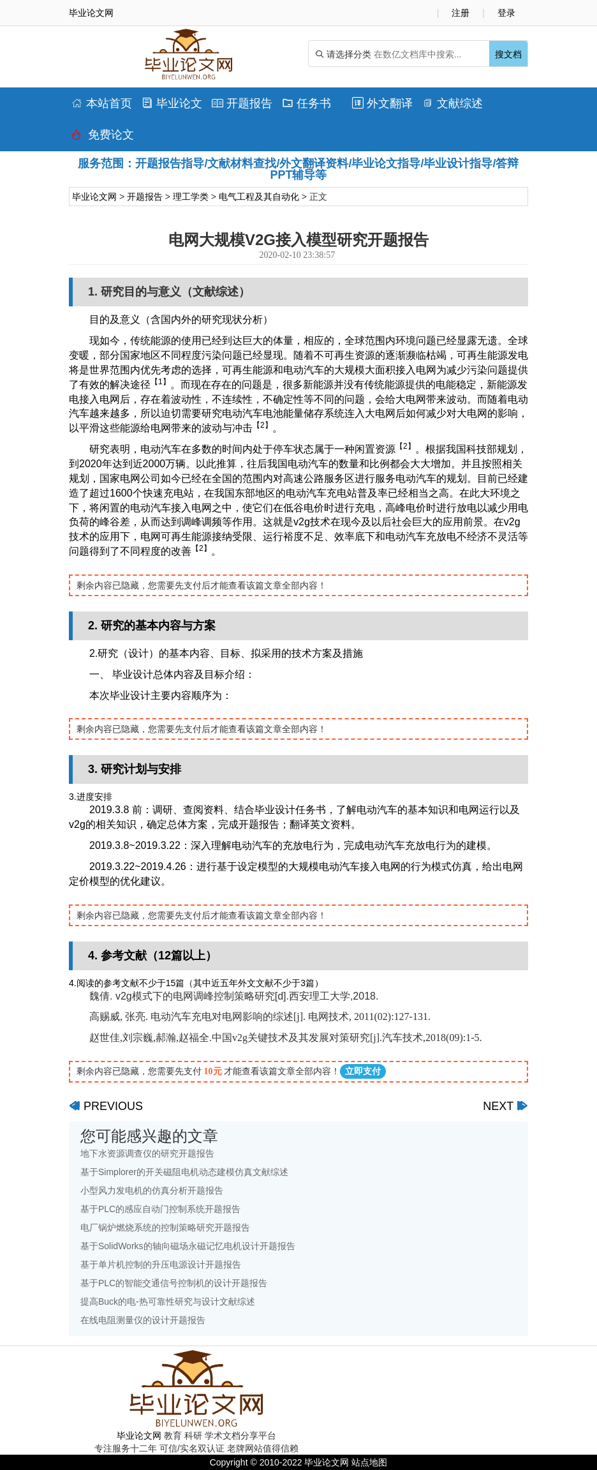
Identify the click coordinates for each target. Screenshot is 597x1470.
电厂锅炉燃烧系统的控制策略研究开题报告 (165, 1227)
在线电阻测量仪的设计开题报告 (142, 1320)
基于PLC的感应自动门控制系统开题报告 (160, 1209)
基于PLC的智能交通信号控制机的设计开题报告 (173, 1283)
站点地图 (369, 1462)
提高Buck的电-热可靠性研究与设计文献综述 (167, 1301)
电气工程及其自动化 (259, 196)
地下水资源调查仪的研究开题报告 (147, 1153)
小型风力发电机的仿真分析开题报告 (151, 1190)
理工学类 (191, 196)
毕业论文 (172, 103)
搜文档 (508, 54)
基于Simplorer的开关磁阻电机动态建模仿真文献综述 (184, 1172)
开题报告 (242, 103)
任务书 (306, 103)
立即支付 (363, 1071)
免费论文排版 (102, 137)
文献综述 (452, 103)
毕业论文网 (94, 196)
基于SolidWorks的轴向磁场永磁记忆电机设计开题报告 (187, 1246)
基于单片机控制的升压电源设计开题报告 (160, 1264)
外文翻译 (382, 103)
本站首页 (101, 103)
